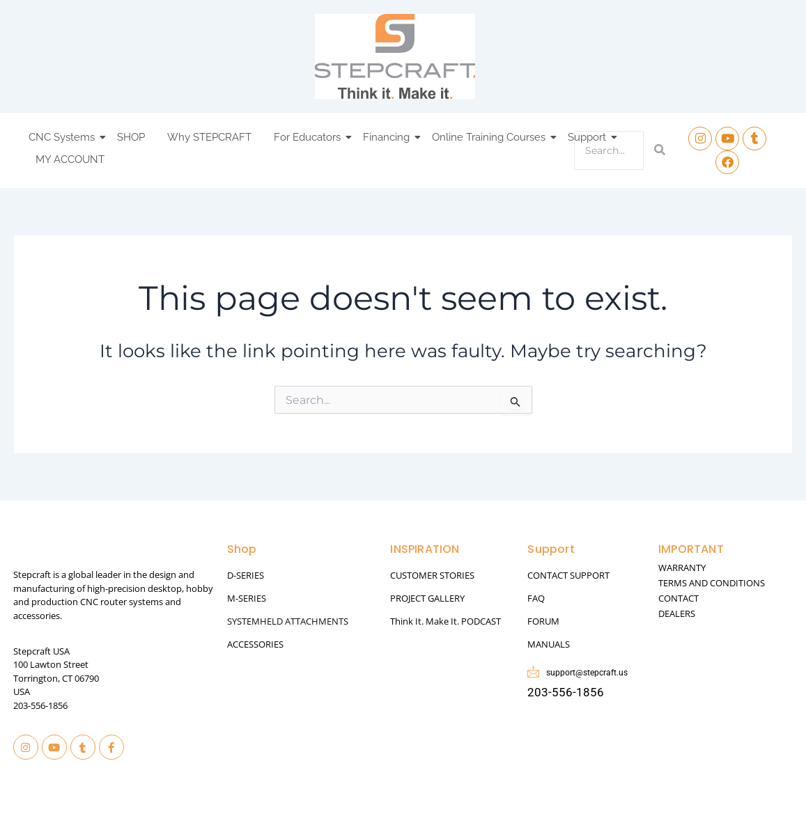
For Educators (309, 137)
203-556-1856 (40, 705)
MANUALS (548, 644)
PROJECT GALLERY (427, 598)
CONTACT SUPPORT (568, 575)
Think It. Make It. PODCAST (445, 621)
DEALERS (676, 613)
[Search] (609, 150)
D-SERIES (245, 575)
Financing (388, 137)
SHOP (131, 137)
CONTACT (678, 598)
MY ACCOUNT (70, 159)
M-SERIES (246, 598)
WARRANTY (682, 567)
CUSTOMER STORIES (432, 575)
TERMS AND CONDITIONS (711, 583)
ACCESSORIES (255, 644)
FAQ (536, 598)
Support (589, 137)
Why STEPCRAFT (209, 137)
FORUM (543, 621)
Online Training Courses (491, 137)
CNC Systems (64, 137)
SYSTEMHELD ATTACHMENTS (287, 621)
